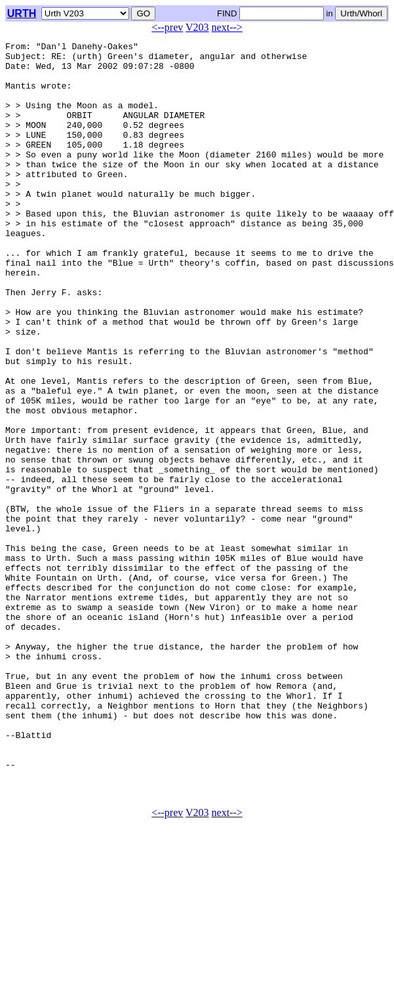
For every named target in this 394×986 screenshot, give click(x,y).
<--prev (167, 27)
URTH (21, 13)
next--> (227, 27)
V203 (197, 27)
